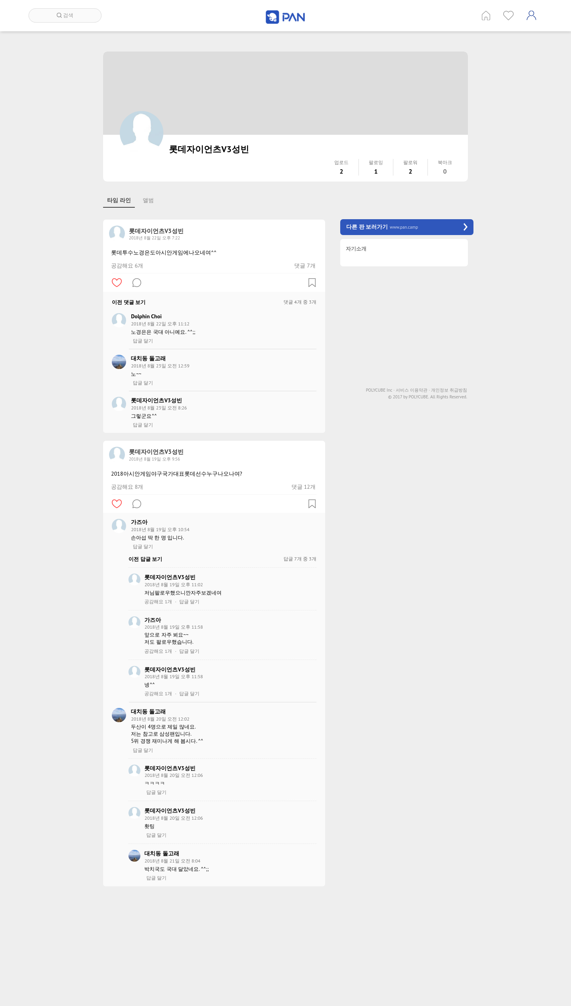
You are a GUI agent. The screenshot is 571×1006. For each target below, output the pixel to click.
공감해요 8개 (127, 486)
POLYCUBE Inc (380, 390)
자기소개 (356, 249)
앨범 (148, 200)
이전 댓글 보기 (129, 302)
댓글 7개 (304, 265)
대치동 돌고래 (148, 358)
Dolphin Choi (146, 316)
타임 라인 (119, 200)
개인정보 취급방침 (449, 390)
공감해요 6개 (127, 265)
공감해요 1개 (158, 601)
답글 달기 (143, 341)
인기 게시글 (508, 15)
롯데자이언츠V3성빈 (156, 400)
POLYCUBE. (418, 397)
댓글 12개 (303, 486)
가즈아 (139, 522)
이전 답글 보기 (145, 559)
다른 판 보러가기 (407, 227)
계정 (531, 15)
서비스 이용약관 (413, 390)
